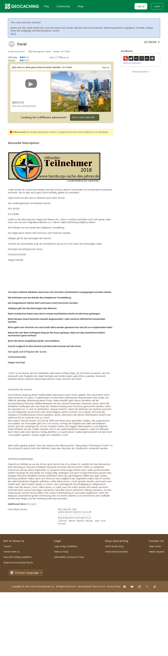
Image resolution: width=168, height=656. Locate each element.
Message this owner (42, 51)
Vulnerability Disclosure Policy (69, 556)
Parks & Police (61, 551)
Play (46, 6)
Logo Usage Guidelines (65, 546)
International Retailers (116, 551)
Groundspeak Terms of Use (91, 586)
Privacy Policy (113, 586)
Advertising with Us (140, 71)
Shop (81, 6)
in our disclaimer (100, 132)
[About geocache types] (11, 44)
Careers (7, 546)
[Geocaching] (22, 6)
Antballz (21, 51)
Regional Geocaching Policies (18, 562)
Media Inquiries (157, 551)
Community (63, 6)
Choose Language (26, 573)
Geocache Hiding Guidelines (17, 556)
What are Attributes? (132, 63)
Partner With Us (11, 551)
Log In (157, 6)
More (13, 33)
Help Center (155, 546)
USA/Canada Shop (114, 546)
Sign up (141, 6)
